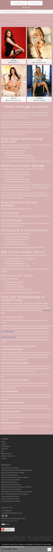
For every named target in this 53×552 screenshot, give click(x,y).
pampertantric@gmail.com (12, 513)
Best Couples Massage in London (12, 473)
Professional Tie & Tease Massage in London (16, 492)
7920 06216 (46, 310)
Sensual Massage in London (11, 489)
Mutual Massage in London (10, 480)
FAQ (2, 451)
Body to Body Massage (8, 337)
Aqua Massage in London (10, 468)
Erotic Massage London (9, 475)
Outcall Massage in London (11, 484)
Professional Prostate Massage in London (16, 487)
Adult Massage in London (10, 496)
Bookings (4, 449)
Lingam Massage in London (10, 501)
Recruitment (5, 446)
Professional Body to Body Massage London (17, 470)
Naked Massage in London (10, 499)
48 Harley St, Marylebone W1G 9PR (13, 518)
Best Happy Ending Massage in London (14, 494)
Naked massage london (20, 12)
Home (3, 12)
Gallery (4, 444)
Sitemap (4, 458)
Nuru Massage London (9, 482)
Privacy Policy (6, 454)
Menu (26, 7)
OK (49, 549)
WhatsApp (35, 3)
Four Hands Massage (7, 331)
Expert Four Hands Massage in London (14, 477)
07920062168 (19, 3)
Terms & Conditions (8, 456)
